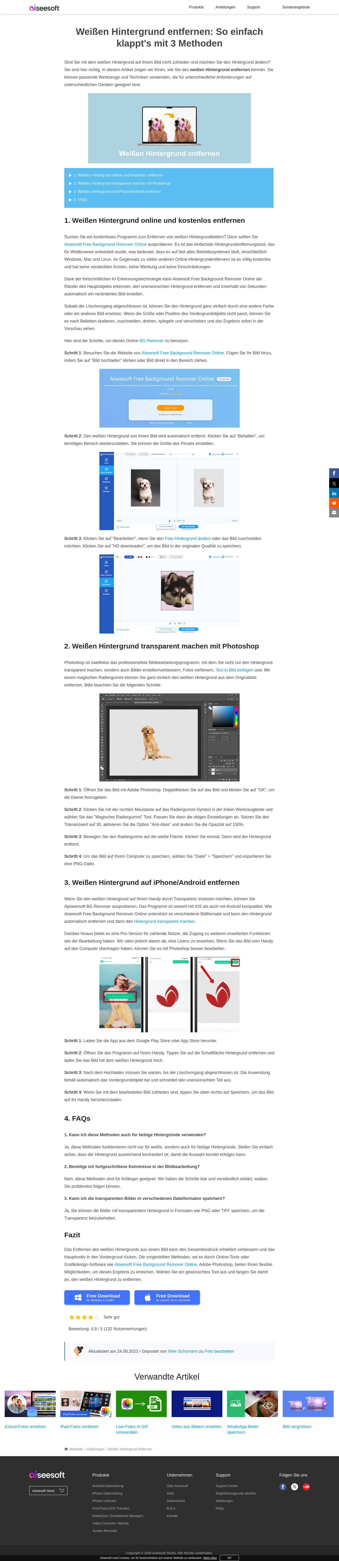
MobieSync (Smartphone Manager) (117, 1516)
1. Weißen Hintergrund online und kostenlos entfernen (118, 175)
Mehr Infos (210, 1558)
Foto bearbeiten (219, 1351)
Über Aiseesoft (177, 1486)
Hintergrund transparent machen (164, 921)
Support (253, 7)
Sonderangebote (296, 7)
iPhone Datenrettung (107, 1493)
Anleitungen (225, 7)
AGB (170, 1493)
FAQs (220, 1508)
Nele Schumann (183, 1351)
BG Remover (151, 340)
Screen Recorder (104, 1531)
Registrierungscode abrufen (236, 1493)
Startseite (73, 1449)
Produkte (196, 7)
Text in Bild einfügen (234, 670)
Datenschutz (176, 1501)
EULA (171, 1508)
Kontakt (172, 1516)
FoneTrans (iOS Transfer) (111, 1508)
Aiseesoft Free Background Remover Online (105, 244)
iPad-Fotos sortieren (79, 1426)
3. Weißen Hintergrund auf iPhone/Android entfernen (117, 192)
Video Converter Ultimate (110, 1523)
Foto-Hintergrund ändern (188, 538)
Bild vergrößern (297, 1426)
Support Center (227, 1486)
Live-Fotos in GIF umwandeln (132, 1429)
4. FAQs (80, 200)
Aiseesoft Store (48, 1490)
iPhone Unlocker (104, 1501)
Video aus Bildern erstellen (197, 1426)
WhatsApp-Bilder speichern (243, 1429)
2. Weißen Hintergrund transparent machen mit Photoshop (122, 183)
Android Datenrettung (107, 1486)
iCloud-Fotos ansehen (25, 1426)
